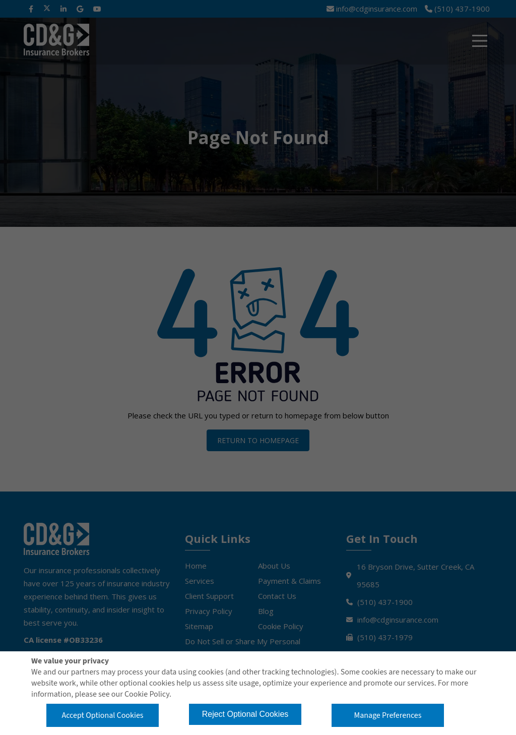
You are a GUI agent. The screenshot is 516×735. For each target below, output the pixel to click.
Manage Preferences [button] (388, 715)
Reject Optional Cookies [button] (245, 714)
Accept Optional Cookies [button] (102, 715)
